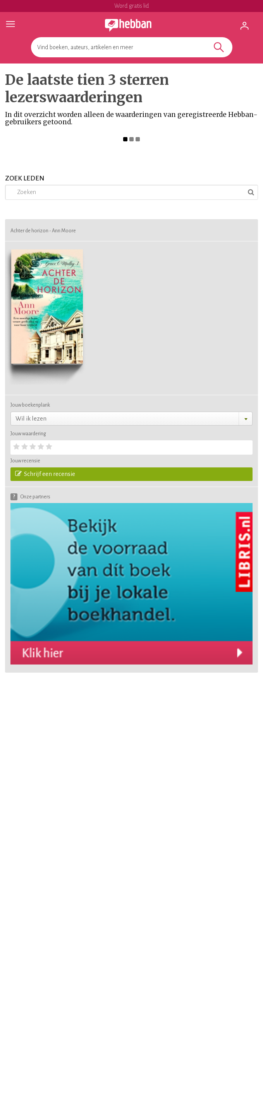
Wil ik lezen (30, 418)
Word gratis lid (131, 6)
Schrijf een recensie (45, 473)
